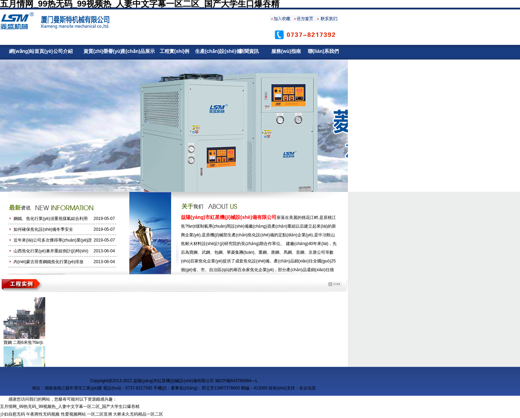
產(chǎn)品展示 (137, 51)
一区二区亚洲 (99, 414)
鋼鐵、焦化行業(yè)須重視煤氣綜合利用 (51, 218)
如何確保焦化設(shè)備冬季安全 (43, 229)
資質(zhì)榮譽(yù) (100, 51)
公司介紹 (63, 51)
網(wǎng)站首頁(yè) (25, 51)
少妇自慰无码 (12, 414)
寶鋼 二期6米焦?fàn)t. (23, 342)
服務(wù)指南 (286, 51)
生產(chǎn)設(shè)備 (211, 51)
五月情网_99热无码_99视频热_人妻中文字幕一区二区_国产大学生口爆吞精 (69, 406)
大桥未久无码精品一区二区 (138, 414)
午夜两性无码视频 (42, 414)
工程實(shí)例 (175, 51)
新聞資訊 (249, 51)
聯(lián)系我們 (323, 51)
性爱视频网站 (73, 414)
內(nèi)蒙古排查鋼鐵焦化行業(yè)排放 (48, 261)
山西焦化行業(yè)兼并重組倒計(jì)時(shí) (51, 251)
